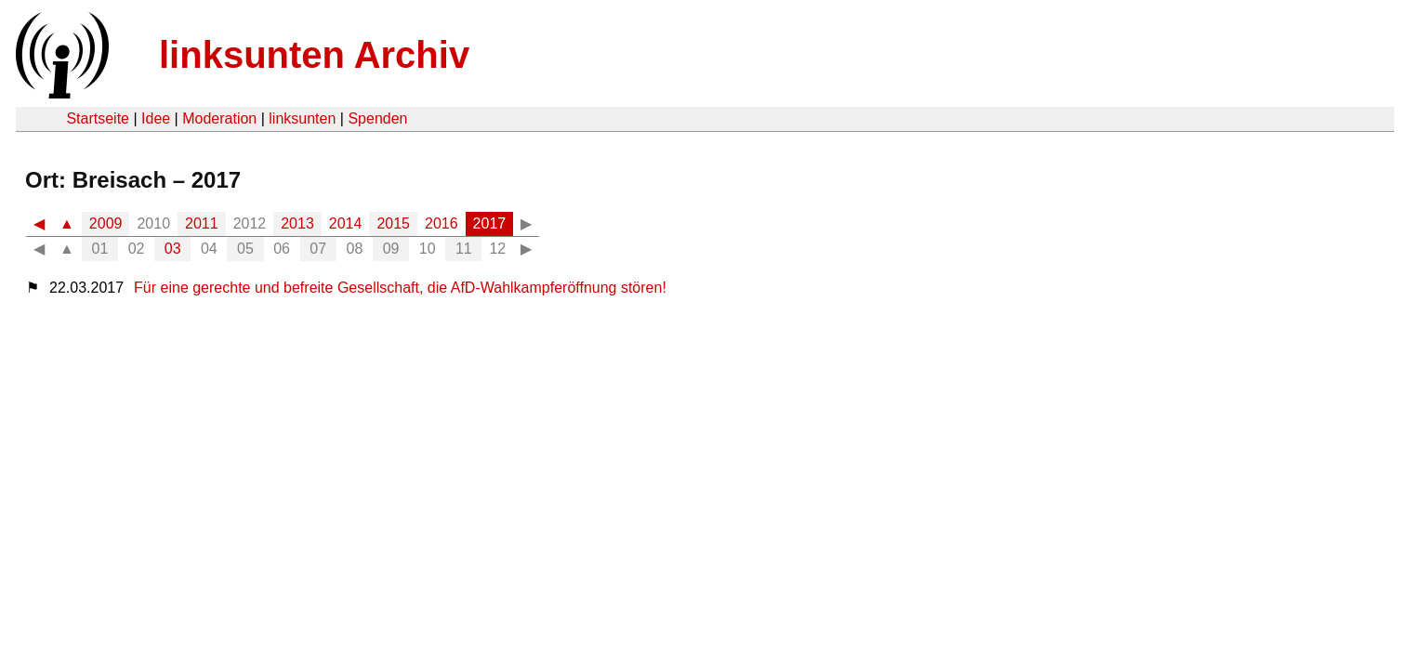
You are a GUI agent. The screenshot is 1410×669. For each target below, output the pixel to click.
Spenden (377, 118)
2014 (345, 223)
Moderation (219, 118)
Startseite (97, 118)
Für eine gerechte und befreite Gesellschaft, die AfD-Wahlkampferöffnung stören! (400, 287)
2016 (441, 223)
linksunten (302, 118)
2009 (106, 223)
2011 (201, 223)
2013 (297, 223)
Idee (155, 118)
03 (173, 248)
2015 (393, 223)
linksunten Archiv (314, 54)
